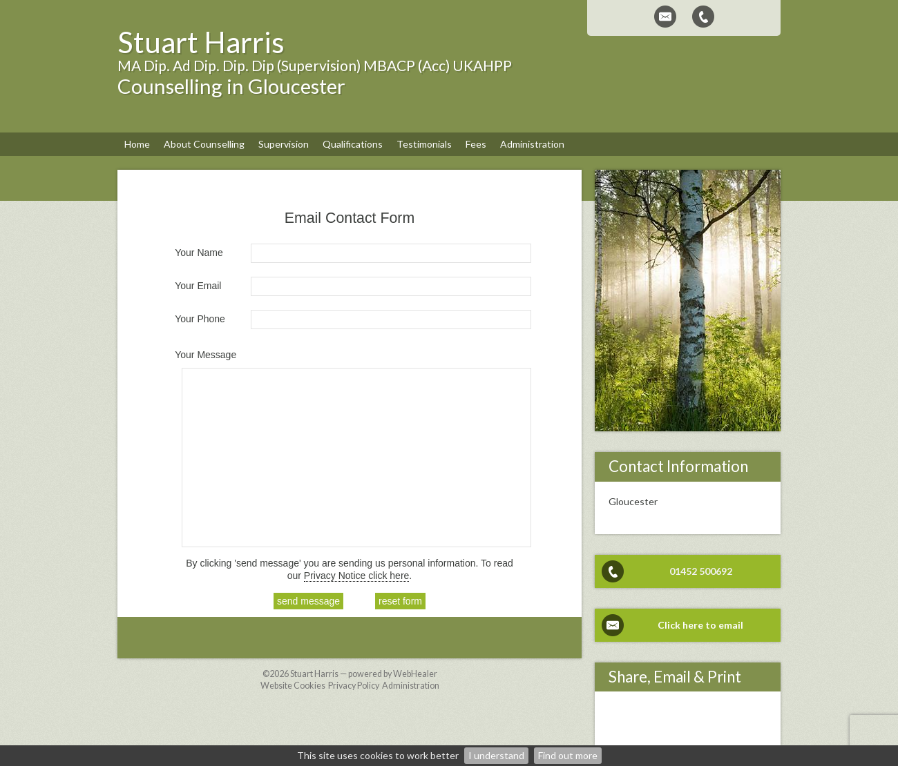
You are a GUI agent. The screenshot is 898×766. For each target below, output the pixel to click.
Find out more (568, 755)
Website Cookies (292, 685)
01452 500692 (700, 571)
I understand (496, 755)
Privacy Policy (353, 685)
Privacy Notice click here (357, 575)
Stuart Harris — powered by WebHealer (363, 674)
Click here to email (700, 625)
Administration (410, 685)
